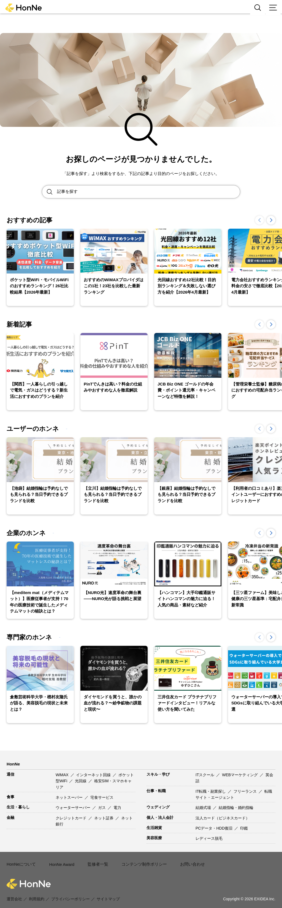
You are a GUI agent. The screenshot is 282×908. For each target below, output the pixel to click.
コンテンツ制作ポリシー (139, 860)
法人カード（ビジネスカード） (223, 818)
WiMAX (63, 775)
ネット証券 (104, 818)
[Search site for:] (148, 191)
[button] (271, 220)
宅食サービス (101, 797)
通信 (10, 774)
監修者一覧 (95, 860)
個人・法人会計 (160, 817)
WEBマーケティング (240, 775)
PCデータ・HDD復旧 (215, 828)
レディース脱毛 (209, 838)
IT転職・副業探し (211, 791)
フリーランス (246, 791)
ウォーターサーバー (73, 807)
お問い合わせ (185, 860)
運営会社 (14, 892)
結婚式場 (204, 807)
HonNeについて (20, 860)
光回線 (81, 781)
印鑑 (244, 828)
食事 (10, 797)
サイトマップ (108, 892)
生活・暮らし (18, 807)
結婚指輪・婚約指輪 (236, 807)
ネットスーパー (70, 797)
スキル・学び (158, 774)
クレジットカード (72, 818)
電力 (117, 807)
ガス (102, 807)
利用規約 (36, 892)
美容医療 (154, 838)
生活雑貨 (154, 827)
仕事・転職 (156, 791)
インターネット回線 (94, 775)
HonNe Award (60, 861)
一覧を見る (78, 428)
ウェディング (158, 807)
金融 (10, 817)
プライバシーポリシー (70, 892)
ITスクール (205, 775)
